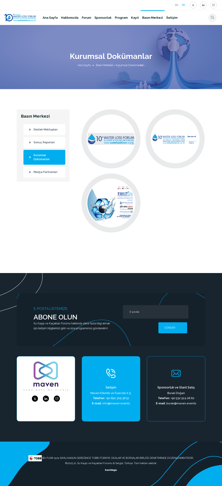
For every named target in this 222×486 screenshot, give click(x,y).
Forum (86, 17)
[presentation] (148, 327)
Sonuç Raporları (44, 142)
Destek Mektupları (46, 129)
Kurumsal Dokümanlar (42, 157)
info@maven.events (116, 403)
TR (183, 5)
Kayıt (135, 17)
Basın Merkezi (152, 17)
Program (121, 17)
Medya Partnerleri (45, 172)
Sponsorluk (103, 17)
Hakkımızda (69, 17)
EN (176, 5)
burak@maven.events (181, 403)
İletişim (171, 17)
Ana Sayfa (50, 17)
